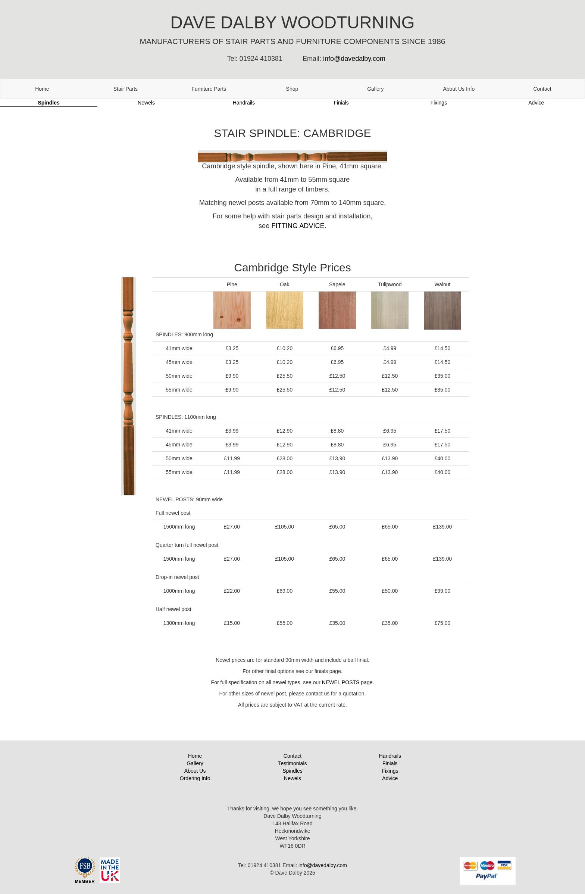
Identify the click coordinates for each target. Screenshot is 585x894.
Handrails (244, 103)
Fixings (439, 103)
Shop (292, 89)
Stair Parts (125, 89)
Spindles (48, 103)
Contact (542, 89)
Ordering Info (195, 778)
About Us (195, 771)
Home (42, 89)
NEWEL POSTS (341, 682)
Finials (341, 103)
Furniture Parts (208, 89)
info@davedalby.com (354, 58)
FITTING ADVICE (297, 226)
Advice (536, 103)
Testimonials (292, 763)
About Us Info (459, 89)
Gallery (375, 89)
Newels (146, 103)
